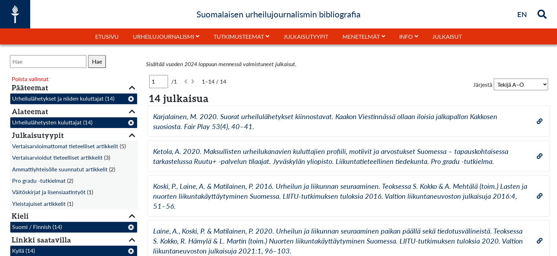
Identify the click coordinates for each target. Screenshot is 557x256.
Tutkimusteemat (238, 36)
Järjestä (482, 84)
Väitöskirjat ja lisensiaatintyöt (49, 191)
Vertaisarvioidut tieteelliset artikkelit (57, 157)
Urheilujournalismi (163, 36)
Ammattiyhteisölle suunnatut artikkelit (60, 169)
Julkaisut (447, 36)
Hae (97, 61)
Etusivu (107, 36)
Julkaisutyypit (305, 36)
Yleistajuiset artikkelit (39, 203)
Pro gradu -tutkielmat (39, 180)
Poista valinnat (30, 78)
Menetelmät (361, 36)
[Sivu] (158, 81)
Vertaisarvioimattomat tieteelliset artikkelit (65, 146)
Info (406, 36)
